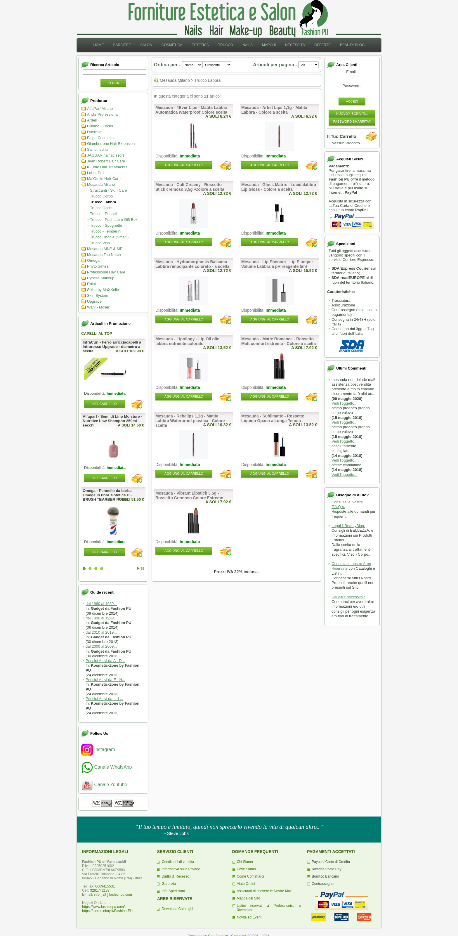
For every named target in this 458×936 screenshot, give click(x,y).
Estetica (200, 45)
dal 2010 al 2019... (101, 632)
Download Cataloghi (177, 909)
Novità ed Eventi (249, 917)
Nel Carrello (104, 403)
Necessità (295, 45)
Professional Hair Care (106, 272)
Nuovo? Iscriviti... (352, 113)
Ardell (92, 120)
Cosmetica (172, 45)
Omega (93, 260)
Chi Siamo (245, 862)
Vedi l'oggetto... (345, 403)
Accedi (352, 101)
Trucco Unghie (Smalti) (109, 237)
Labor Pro (95, 173)
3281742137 (100, 890)
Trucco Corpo (101, 196)
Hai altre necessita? (348, 597)
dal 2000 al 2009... (101, 646)
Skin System (97, 295)
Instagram (98, 749)
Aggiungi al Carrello (183, 165)
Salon (146, 45)
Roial (91, 284)
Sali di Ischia (97, 149)
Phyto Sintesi (98, 266)
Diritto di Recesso (175, 876)
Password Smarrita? (352, 121)
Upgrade (94, 301)
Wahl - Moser (98, 307)
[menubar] (229, 45)
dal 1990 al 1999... (101, 618)
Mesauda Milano (101, 184)
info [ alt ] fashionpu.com (113, 894)
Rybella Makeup (100, 278)
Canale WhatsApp (106, 767)
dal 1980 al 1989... (101, 604)
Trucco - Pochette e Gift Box (114, 219)
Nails (247, 45)
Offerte (322, 45)
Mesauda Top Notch (104, 254)
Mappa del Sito (248, 898)
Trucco (225, 45)
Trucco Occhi (101, 208)
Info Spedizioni (173, 891)
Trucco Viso (100, 243)
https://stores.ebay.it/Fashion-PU (107, 911)
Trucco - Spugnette (106, 225)
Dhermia (94, 132)
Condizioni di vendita (178, 862)
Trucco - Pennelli (104, 214)
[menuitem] (98, 45)
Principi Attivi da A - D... (105, 660)
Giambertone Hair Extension (111, 143)
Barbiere (122, 45)
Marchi (269, 45)
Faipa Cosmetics (101, 138)
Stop (142, 568)
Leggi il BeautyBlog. (348, 526)
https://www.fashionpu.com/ (103, 907)
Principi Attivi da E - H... (105, 679)
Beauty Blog (352, 45)
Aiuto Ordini (246, 884)
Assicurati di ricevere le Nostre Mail (264, 891)
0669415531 (105, 886)
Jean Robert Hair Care (106, 161)
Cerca (113, 83)
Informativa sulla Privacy (181, 869)
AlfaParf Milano (100, 108)
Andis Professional (103, 114)
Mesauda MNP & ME (104, 249)
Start (138, 568)
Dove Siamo (246, 869)
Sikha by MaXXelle (103, 289)
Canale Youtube (104, 784)
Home (98, 45)
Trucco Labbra (103, 202)
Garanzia (169, 884)
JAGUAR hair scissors (106, 155)
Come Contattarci (250, 876)
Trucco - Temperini (105, 231)
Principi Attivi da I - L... (104, 698)
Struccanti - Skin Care (108, 190)
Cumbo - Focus (100, 126)
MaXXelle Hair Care (104, 178)
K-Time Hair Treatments (107, 167)
